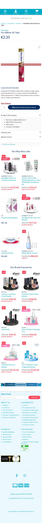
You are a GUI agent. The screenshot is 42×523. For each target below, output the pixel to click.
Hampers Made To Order (29, 422)
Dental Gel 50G (7, 253)
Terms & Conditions (28, 432)
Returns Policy (26, 437)
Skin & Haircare (6, 434)
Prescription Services (28, 408)
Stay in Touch (6, 394)
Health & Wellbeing (7, 432)
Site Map (24, 439)
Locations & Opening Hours (10, 415)
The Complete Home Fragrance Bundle (30, 366)
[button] (39, 47)
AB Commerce (29, 511)
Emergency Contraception (30, 410)
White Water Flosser (30, 253)
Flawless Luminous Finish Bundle (8, 295)
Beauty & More (6, 437)
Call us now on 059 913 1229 (21, 494)
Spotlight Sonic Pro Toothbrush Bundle (8, 179)
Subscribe (34, 397)
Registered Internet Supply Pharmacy (30, 442)
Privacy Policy (26, 434)
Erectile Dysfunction (28, 415)
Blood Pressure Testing (29, 412)
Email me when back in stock (24, 107)
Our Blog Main (6, 442)
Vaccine (24, 405)
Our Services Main (27, 425)
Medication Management (29, 417)
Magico (15, 511)
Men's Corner (6, 439)
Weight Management (28, 420)
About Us (4, 405)
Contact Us (5, 408)
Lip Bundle (5, 329)
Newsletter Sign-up (7, 412)
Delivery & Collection (8, 417)
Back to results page (9, 144)
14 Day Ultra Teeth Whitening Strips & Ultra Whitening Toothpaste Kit (31, 181)
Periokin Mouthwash (9, 218)
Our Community (7, 410)
